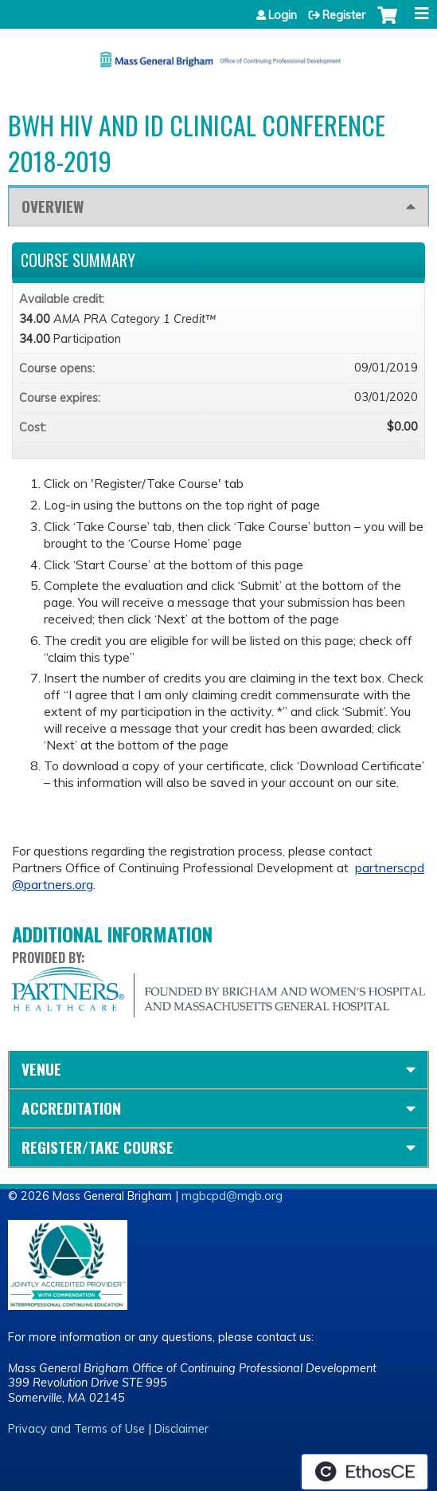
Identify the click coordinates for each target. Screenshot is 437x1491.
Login (282, 15)
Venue (41, 1068)
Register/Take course (97, 1147)
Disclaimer (181, 1429)
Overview (52, 206)
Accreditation (71, 1107)
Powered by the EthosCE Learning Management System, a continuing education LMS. (364, 1472)
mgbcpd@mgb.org (232, 1196)
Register (343, 15)
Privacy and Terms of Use (76, 1429)
